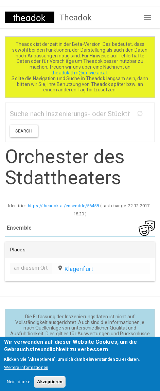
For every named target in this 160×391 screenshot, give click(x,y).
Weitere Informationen (26, 371)
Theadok (75, 17)
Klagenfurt (79, 268)
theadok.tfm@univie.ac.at (80, 72)
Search (23, 131)
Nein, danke (18, 386)
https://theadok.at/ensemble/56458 (63, 205)
